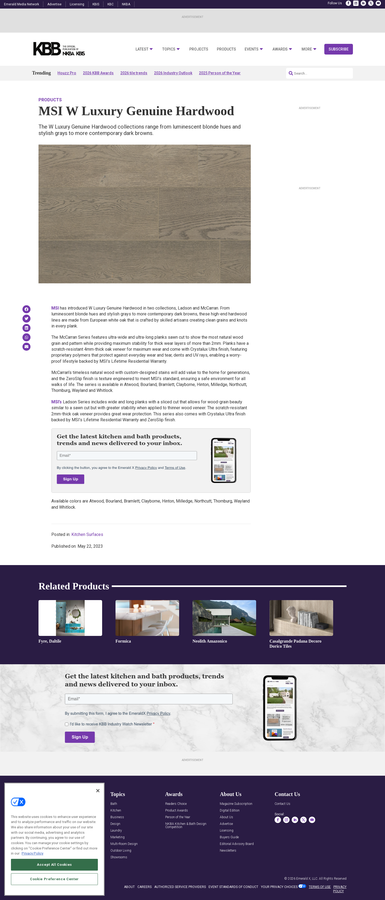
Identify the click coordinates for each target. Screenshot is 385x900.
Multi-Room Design (124, 844)
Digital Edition (230, 810)
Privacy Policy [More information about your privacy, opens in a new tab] (32, 854)
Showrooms (118, 857)
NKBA (126, 4)
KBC (110, 4)
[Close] (98, 791)
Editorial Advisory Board (237, 844)
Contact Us (282, 804)
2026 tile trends (133, 73)
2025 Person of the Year (220, 73)
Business (117, 817)
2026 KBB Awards (98, 73)
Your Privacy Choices (279, 887)
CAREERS (144, 887)
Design (115, 824)
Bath (113, 804)
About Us (226, 817)
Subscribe (339, 49)
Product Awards (176, 810)
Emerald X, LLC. (307, 878)
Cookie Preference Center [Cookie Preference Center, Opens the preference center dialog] (54, 880)
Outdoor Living (120, 850)
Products (226, 49)
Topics (168, 49)
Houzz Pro (66, 73)
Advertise (54, 4)
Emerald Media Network (21, 4)
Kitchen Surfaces (87, 534)
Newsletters (228, 850)
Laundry (116, 830)
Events (252, 49)
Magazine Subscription (236, 804)
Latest (142, 49)
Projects (198, 49)
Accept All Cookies (54, 865)
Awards (280, 49)
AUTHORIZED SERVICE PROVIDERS (180, 887)
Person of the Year (177, 817)
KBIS (96, 4)
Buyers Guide (229, 837)
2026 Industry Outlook (173, 73)
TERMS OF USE (320, 887)
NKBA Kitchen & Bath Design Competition (185, 825)
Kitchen (115, 810)
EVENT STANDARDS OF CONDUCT (233, 887)
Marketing (117, 837)
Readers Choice (176, 804)
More (307, 49)
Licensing (77, 4)
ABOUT (129, 887)
